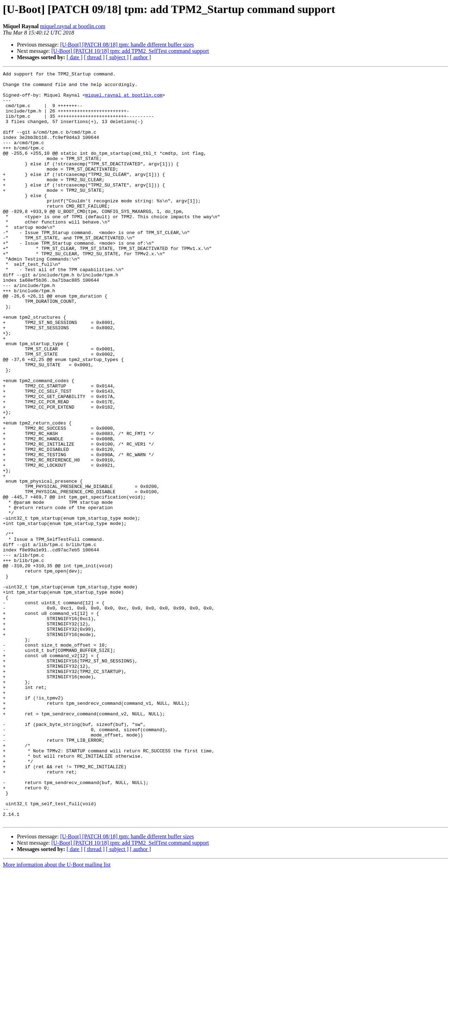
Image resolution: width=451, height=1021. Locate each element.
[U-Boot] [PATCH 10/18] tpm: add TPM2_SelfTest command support (130, 51)
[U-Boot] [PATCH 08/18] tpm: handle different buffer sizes (127, 45)
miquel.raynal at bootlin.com (72, 26)
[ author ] (140, 57)
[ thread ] (94, 57)
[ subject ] (117, 57)
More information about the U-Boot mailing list (57, 1015)
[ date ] (74, 57)
